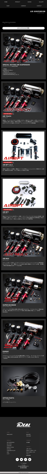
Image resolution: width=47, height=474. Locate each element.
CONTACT (28, 446)
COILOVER (9, 445)
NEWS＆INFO (9, 434)
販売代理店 (28, 434)
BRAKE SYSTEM (10, 447)
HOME (4, 23)
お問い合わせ (28, 448)
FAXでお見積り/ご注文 (30, 452)
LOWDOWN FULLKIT (11, 450)
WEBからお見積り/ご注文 (31, 450)
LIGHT (8, 453)
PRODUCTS (12, 23)
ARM (8, 452)
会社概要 (28, 442)
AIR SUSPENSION (10, 442)
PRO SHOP (28, 436)
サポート (28, 453)
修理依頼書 (28, 455)
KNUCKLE (9, 448)
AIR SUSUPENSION (23, 23)
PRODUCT (9, 440)
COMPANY (28, 440)
